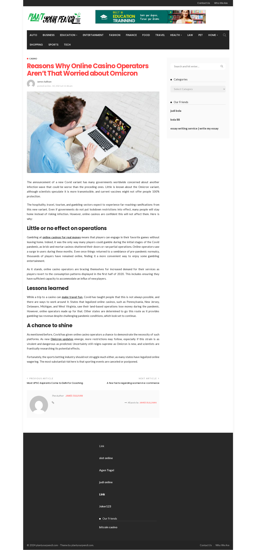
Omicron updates (62, 339)
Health (175, 35)
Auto (33, 35)
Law (190, 35)
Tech (67, 44)
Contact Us (203, 3)
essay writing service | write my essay (194, 128)
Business (48, 35)
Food (146, 35)
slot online (106, 458)
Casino (33, 59)
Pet (200, 35)
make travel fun (72, 297)
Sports (53, 44)
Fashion (114, 35)
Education (67, 35)
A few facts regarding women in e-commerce (132, 383)
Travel (160, 35)
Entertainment (93, 35)
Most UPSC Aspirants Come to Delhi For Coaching (56, 383)
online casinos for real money (62, 237)
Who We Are (220, 3)
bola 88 (175, 119)
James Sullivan (44, 81)
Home (212, 35)
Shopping (36, 44)
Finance (131, 35)
